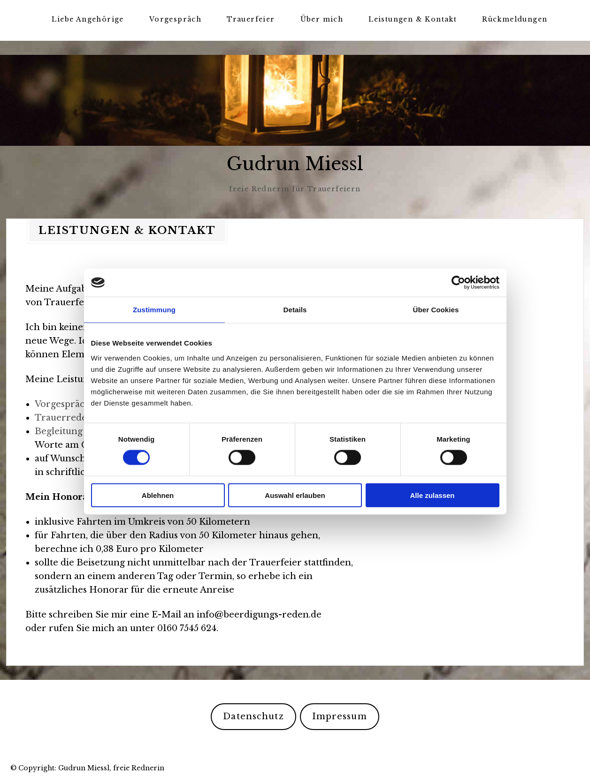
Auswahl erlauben (295, 495)
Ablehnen (158, 495)
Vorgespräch (175, 19)
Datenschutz (253, 716)
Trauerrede (61, 417)
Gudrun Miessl (295, 164)
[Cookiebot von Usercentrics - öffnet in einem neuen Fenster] (458, 283)
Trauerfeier (251, 19)
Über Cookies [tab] (436, 310)
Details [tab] (295, 310)
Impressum (339, 716)
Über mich (322, 19)
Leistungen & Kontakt (412, 19)
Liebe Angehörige (87, 19)
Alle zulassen (432, 495)
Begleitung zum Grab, (83, 431)
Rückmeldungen (514, 19)
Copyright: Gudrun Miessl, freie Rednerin (91, 767)
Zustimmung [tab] (154, 310)
